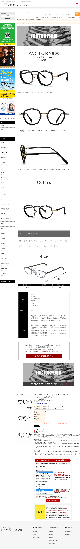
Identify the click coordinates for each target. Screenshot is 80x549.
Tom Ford (8, 158)
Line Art (8, 214)
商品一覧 (27, 23)
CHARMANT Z (8, 178)
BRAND (3, 139)
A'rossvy (8, 163)
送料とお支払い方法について (43, 17)
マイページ (50, 14)
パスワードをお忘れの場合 (67, 14)
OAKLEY (8, 224)
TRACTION (8, 259)
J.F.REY (8, 198)
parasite (8, 234)
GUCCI (8, 188)
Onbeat (8, 229)
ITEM (2, 122)
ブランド (27, 19)
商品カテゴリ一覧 (20, 19)
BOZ (8, 168)
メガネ (2, 125)
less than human (8, 208)
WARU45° (8, 274)
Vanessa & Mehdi (8, 264)
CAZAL (8, 173)
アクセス (51, 534)
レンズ (2, 133)
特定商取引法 (68, 534)
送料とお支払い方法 (53, 540)
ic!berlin (8, 193)
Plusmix (8, 239)
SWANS (8, 249)
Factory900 (8, 143)
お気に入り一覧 (42, 14)
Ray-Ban (8, 244)
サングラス (3, 129)
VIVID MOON (8, 269)
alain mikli (8, 148)
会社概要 (51, 531)
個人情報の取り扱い (69, 531)
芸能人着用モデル (5, 281)
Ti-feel (8, 254)
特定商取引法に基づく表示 (73, 17)
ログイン (57, 14)
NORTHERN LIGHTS (8, 219)
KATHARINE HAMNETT (8, 203)
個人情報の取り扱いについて (58, 17)
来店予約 (51, 537)
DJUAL (8, 183)
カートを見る (36, 537)
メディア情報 (52, 543)
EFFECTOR (8, 153)
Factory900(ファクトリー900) (35, 19)
